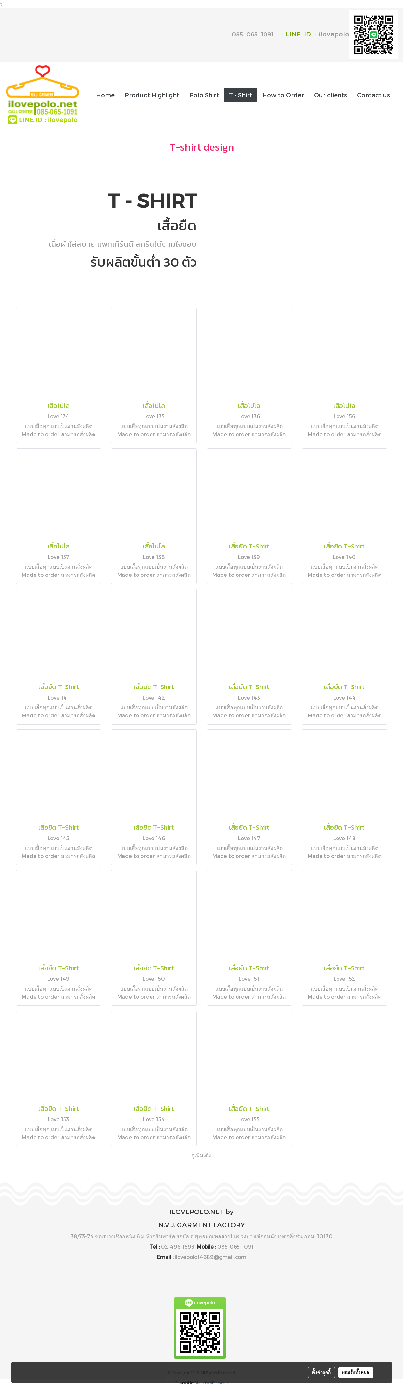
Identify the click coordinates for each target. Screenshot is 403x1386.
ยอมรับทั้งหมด (355, 1372)
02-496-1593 (177, 1246)
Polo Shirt (204, 94)
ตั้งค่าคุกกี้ (321, 1372)
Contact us (373, 94)
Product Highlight (152, 94)
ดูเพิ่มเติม (201, 1155)
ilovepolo (358, 34)
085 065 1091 (253, 34)
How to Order (283, 94)
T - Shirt (240, 94)
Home (105, 94)
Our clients (330, 94)
